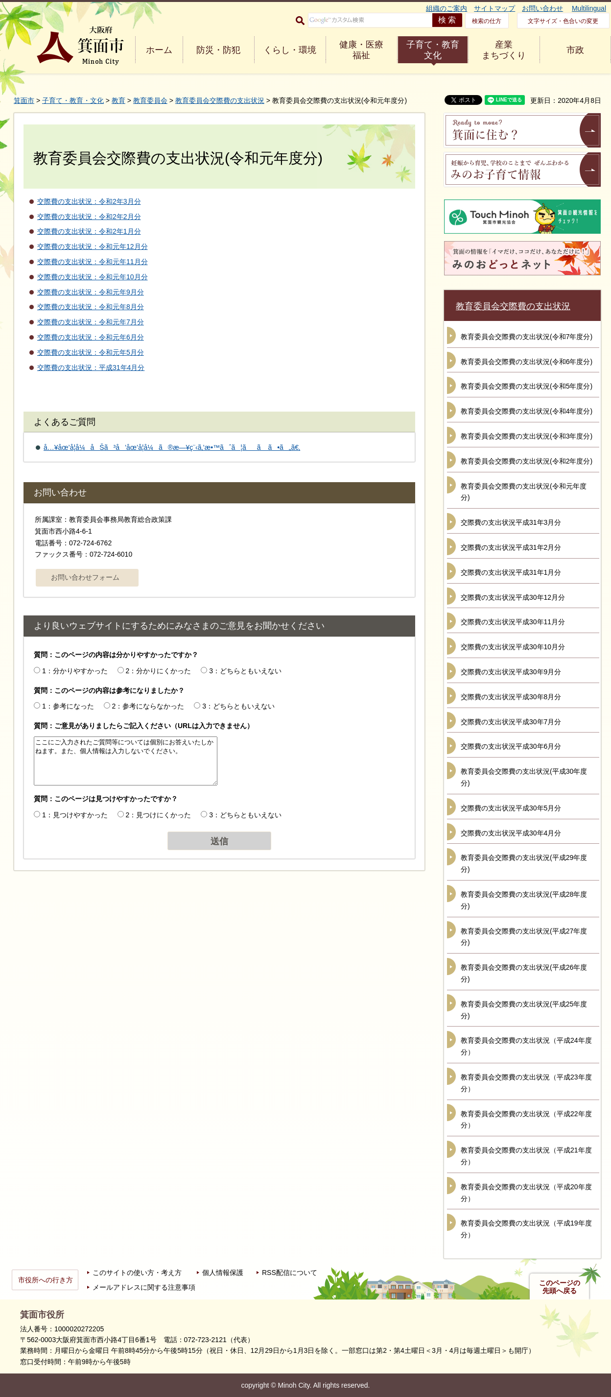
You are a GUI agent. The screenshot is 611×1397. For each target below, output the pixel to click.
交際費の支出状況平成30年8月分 (511, 697)
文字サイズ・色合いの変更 (563, 21)
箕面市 (24, 100)
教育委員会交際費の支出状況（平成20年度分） (526, 1192)
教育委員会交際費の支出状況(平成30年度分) (524, 777)
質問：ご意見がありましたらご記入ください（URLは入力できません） (144, 726)
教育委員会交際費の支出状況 (219, 100)
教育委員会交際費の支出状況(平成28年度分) (524, 900)
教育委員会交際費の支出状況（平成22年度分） (526, 1119)
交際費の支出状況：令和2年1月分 (89, 231)
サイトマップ (494, 8)
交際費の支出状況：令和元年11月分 (92, 262)
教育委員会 (150, 100)
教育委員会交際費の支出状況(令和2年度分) (526, 461)
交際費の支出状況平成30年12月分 (513, 597)
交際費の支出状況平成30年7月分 (511, 722)
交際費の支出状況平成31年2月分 (511, 547)
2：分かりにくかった (158, 671)
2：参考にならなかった (148, 706)
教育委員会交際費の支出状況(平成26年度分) (524, 973)
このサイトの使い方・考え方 (137, 1272)
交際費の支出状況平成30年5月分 (511, 808)
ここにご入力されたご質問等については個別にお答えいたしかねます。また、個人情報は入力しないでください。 (125, 760)
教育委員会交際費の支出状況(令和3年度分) (526, 436)
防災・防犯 (218, 50)
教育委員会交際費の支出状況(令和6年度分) (526, 362)
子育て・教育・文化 (73, 100)
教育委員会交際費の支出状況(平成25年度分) (524, 1010)
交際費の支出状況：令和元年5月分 (90, 352)
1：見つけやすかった (75, 815)
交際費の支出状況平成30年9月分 (511, 672)
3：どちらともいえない (245, 671)
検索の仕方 (486, 21)
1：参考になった (68, 706)
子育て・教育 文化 (432, 50)
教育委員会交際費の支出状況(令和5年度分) (526, 386)
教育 (118, 100)
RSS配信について (289, 1272)
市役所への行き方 (45, 1280)
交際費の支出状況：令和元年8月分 (90, 307)
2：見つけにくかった (158, 815)
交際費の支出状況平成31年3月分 (511, 522)
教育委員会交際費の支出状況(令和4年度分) (526, 411)
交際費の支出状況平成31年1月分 (511, 572)
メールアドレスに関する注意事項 (144, 1287)
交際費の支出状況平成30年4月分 (511, 833)
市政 (575, 50)
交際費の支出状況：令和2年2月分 (89, 217)
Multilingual (589, 8)
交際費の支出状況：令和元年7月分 (90, 322)
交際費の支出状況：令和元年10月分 (92, 277)
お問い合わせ (542, 8)
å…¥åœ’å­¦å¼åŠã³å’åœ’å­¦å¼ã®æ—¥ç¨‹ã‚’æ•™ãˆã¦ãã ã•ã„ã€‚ (172, 447)
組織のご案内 (446, 8)
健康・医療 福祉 (361, 50)
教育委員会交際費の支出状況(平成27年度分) (524, 937)
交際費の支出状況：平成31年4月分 (90, 367)
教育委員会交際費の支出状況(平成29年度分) (524, 863)
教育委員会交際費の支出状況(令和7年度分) (526, 337)
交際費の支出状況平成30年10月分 (513, 647)
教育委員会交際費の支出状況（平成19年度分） (526, 1229)
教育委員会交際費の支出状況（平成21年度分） (526, 1156)
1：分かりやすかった (75, 671)
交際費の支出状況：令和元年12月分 (92, 246)
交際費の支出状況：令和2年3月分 (89, 201)
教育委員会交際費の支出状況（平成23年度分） (526, 1083)
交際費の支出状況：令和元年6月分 (90, 337)
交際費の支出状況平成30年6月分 (511, 746)
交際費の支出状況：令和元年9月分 (90, 292)
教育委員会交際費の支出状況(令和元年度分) (524, 492)
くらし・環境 (289, 50)
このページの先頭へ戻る (559, 1286)
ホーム (159, 50)
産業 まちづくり (504, 50)
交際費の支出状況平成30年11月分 (513, 622)
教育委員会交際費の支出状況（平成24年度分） (526, 1046)
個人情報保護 (222, 1272)
